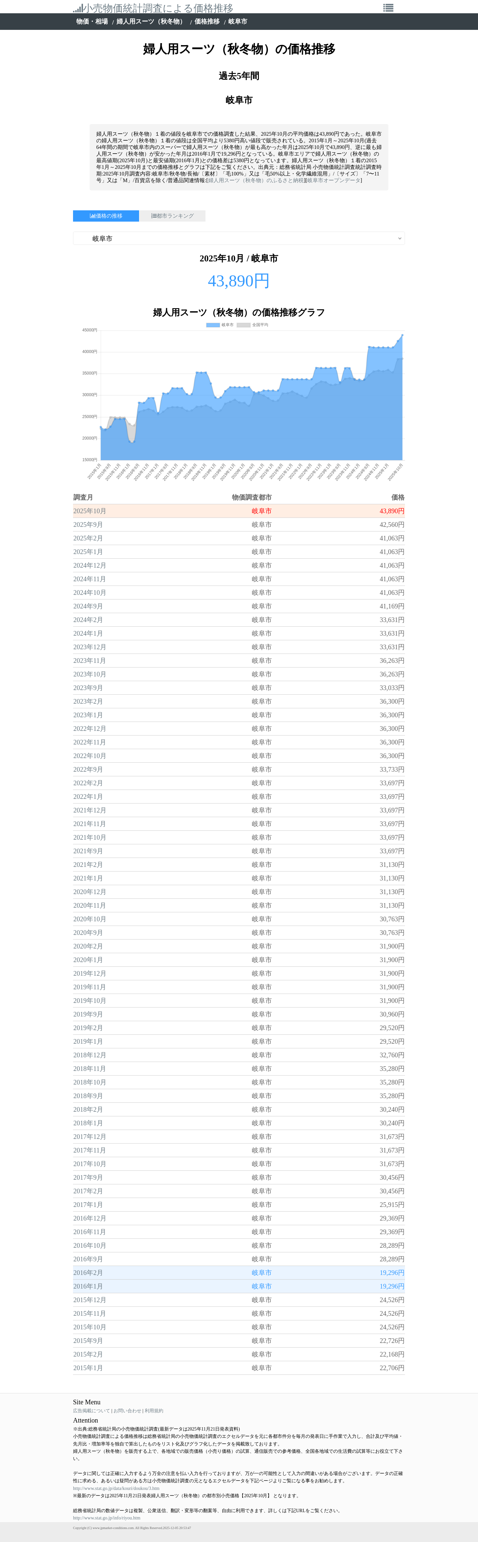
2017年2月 (88, 1191)
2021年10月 (90, 837)
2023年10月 (90, 674)
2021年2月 (88, 864)
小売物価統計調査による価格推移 (153, 8)
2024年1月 (88, 633)
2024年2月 (88, 619)
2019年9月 (88, 1014)
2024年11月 (89, 579)
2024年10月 (90, 592)
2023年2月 (88, 701)
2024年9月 (88, 606)
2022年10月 (90, 755)
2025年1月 (88, 551)
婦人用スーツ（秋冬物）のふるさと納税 (256, 180)
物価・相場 (92, 21)
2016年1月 (88, 1286)
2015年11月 (89, 1313)
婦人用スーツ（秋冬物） (151, 21)
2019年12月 (90, 973)
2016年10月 (90, 1245)
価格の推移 (106, 216)
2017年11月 (89, 1150)
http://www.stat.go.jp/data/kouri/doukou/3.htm (116, 1488)
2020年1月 (88, 959)
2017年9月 (88, 1177)
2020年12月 (90, 891)
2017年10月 (90, 1163)
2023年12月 (90, 647)
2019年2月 (88, 1027)
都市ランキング (172, 216)
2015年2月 (88, 1354)
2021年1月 (88, 878)
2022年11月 (89, 742)
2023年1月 (88, 715)
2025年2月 (88, 538)
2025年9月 (88, 524)
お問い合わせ (127, 1410)
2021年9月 (88, 851)
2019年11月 (89, 987)
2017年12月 (90, 1136)
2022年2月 (88, 783)
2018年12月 (90, 1055)
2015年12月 (90, 1299)
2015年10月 (90, 1327)
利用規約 (154, 1410)
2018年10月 (90, 1082)
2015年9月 (88, 1340)
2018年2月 (88, 1109)
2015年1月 (88, 1367)
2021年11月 (89, 823)
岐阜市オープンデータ (333, 180)
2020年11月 (89, 905)
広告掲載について (91, 1410)
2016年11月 (89, 1231)
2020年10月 (90, 919)
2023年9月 (88, 687)
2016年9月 (88, 1259)
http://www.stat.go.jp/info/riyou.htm (106, 1517)
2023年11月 (89, 660)
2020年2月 (88, 946)
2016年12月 (90, 1218)
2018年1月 (88, 1123)
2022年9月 (88, 769)
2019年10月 (90, 1000)
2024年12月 (90, 565)
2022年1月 (88, 796)
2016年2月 (88, 1272)
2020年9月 (88, 932)
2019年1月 (88, 1041)
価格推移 (207, 21)
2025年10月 (90, 511)
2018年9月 (88, 1095)
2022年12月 (90, 728)
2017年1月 (88, 1204)
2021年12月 (90, 810)
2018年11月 (89, 1068)
